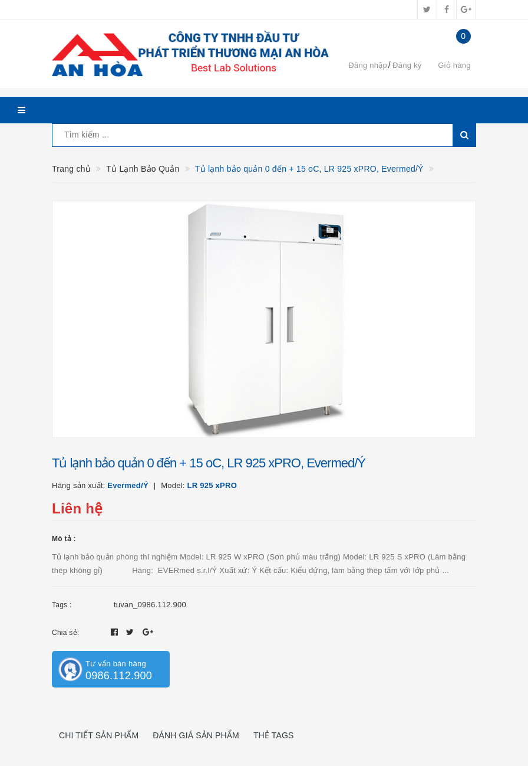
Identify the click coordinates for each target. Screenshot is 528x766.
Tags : (62, 605)
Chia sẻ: (65, 632)
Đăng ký (406, 65)
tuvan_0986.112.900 (150, 604)
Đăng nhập (367, 65)
